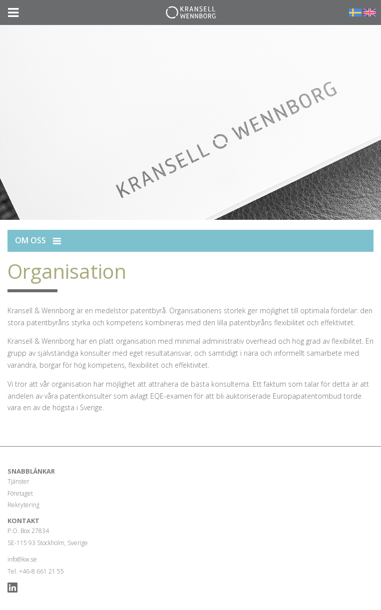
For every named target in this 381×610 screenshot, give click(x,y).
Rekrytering (23, 505)
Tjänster (18, 481)
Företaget (20, 493)
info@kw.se (22, 559)
